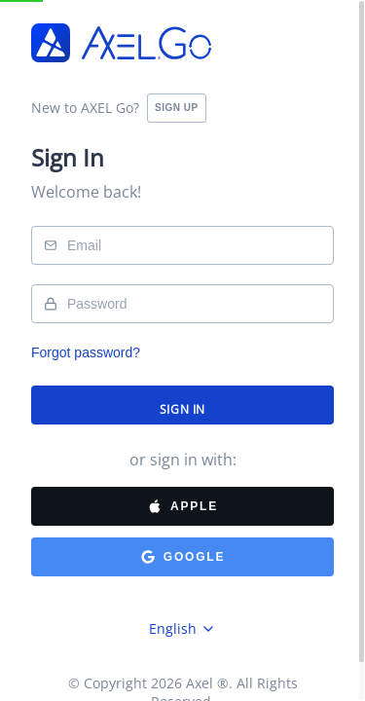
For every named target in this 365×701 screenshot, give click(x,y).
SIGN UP (177, 107)
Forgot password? (85, 352)
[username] (182, 245)
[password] (182, 303)
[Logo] (121, 44)
